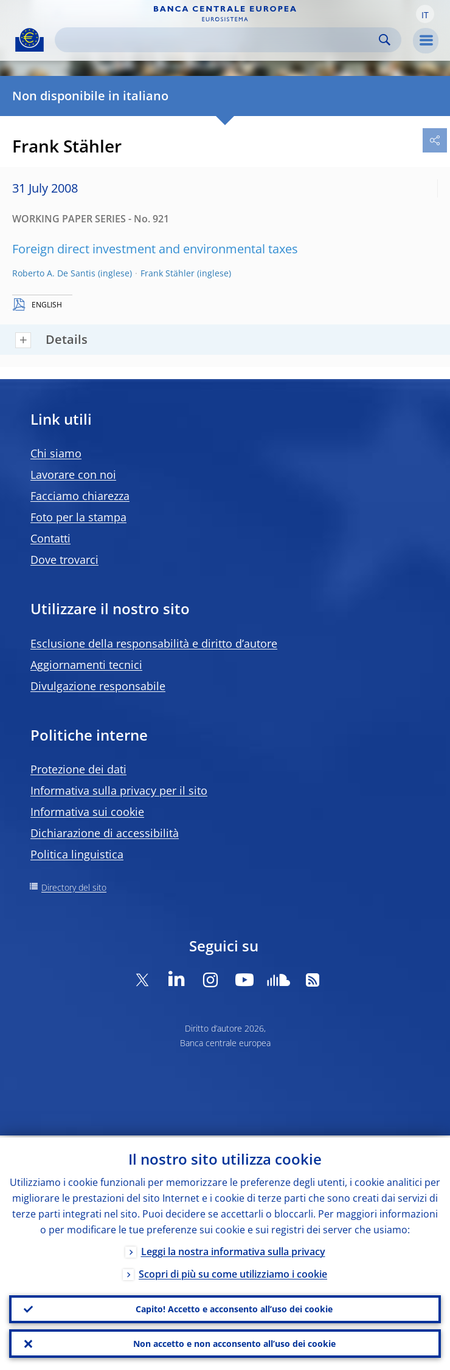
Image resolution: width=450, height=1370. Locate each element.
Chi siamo (55, 453)
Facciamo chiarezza (80, 495)
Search (385, 39)
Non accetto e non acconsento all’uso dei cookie (234, 1343)
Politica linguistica (76, 854)
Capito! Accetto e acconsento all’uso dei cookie (234, 1307)
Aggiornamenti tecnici (86, 664)
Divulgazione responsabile (97, 686)
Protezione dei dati (78, 769)
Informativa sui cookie (87, 811)
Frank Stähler (167, 273)
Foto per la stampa (78, 517)
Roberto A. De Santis (53, 273)
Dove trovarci (64, 559)
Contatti (50, 538)
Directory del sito (73, 887)
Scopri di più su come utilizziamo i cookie (233, 1272)
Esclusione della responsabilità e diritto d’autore (153, 643)
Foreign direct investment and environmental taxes (155, 249)
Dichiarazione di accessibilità (104, 833)
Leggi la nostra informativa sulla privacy (233, 1249)
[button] (425, 14)
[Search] (218, 39)
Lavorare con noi (73, 474)
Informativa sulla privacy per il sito (118, 790)
